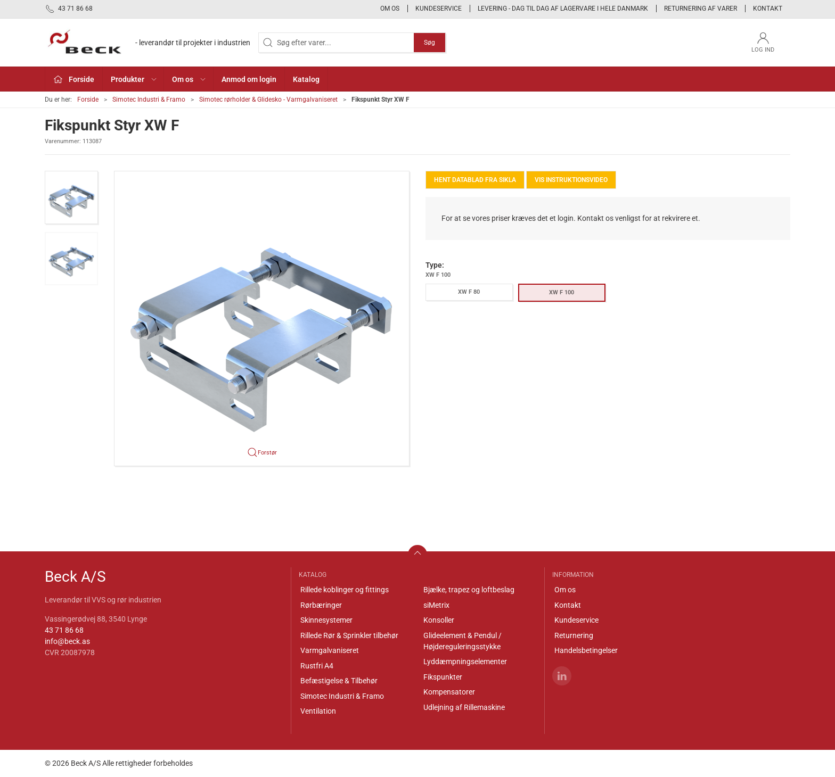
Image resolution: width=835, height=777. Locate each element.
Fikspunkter (442, 677)
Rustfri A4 (316, 666)
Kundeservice (438, 8)
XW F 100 (561, 292)
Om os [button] (189, 79)
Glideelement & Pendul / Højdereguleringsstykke (462, 641)
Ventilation (318, 711)
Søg (429, 42)
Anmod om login (249, 79)
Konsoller (438, 620)
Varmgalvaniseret (329, 650)
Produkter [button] (134, 79)
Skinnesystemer (326, 620)
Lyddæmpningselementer (465, 661)
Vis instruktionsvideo (571, 180)
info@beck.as (67, 641)
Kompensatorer (449, 692)
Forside (88, 99)
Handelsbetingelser (586, 650)
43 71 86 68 (64, 630)
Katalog (306, 79)
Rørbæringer (321, 605)
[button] (71, 197)
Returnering (573, 635)
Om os (389, 8)
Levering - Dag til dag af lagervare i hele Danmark (563, 8)
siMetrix (436, 605)
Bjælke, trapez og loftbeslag (468, 589)
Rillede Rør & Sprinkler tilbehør (349, 635)
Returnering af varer (700, 8)
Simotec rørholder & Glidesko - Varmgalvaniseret (268, 99)
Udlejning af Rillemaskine (464, 707)
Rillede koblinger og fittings (344, 589)
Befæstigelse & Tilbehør (339, 680)
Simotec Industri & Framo (148, 99)
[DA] (147, 42)
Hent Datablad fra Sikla (475, 180)
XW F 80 (469, 291)
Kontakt (767, 8)
